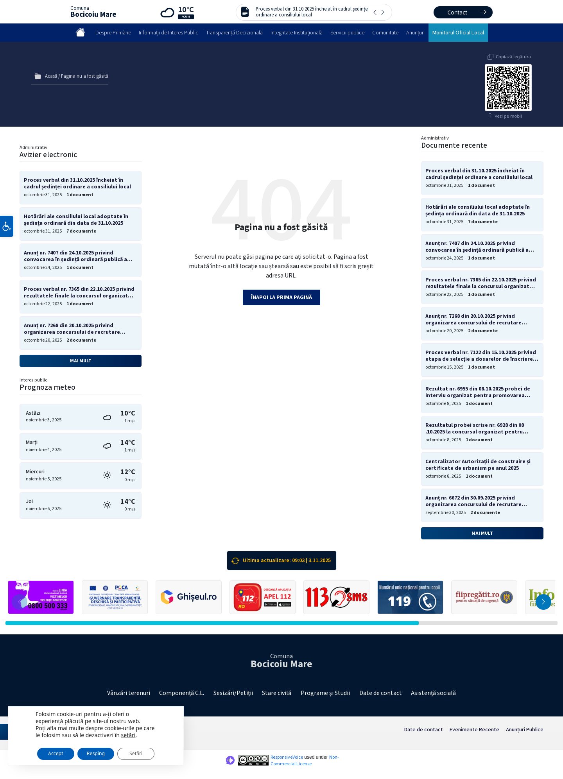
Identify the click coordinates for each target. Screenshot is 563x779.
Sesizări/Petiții (233, 693)
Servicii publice (347, 33)
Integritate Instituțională (297, 33)
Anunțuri (415, 33)
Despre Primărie (113, 33)
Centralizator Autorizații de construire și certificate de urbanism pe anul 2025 (478, 465)
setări (128, 731)
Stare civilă (276, 693)
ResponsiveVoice (287, 757)
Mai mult (80, 360)
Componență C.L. (181, 693)
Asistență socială (433, 693)
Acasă (51, 76)
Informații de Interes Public (168, 33)
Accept (57, 750)
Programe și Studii (325, 693)
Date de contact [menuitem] (423, 730)
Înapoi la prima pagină (281, 297)
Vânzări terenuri (128, 693)
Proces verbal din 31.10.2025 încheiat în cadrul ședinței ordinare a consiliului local (312, 11)
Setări (147, 750)
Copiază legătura (513, 56)
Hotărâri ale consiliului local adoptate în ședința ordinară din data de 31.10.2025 (76, 220)
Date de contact (380, 693)
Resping (103, 750)
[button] (6, 227)
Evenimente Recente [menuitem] (474, 730)
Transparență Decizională (234, 33)
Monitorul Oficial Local (458, 33)
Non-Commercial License (305, 760)
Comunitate (385, 33)
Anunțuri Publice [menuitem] (524, 730)
